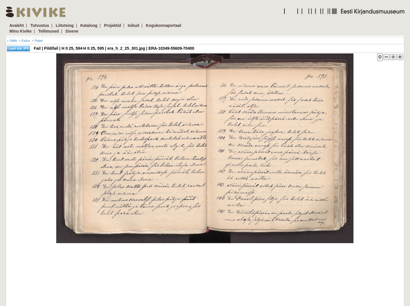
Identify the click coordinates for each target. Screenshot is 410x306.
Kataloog (88, 25)
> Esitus (24, 40)
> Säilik (12, 40)
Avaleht (16, 25)
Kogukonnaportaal (163, 25)
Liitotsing (65, 25)
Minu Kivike (20, 31)
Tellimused (48, 31)
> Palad (37, 40)
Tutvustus (39, 25)
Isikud (133, 25)
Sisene (71, 31)
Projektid (112, 25)
